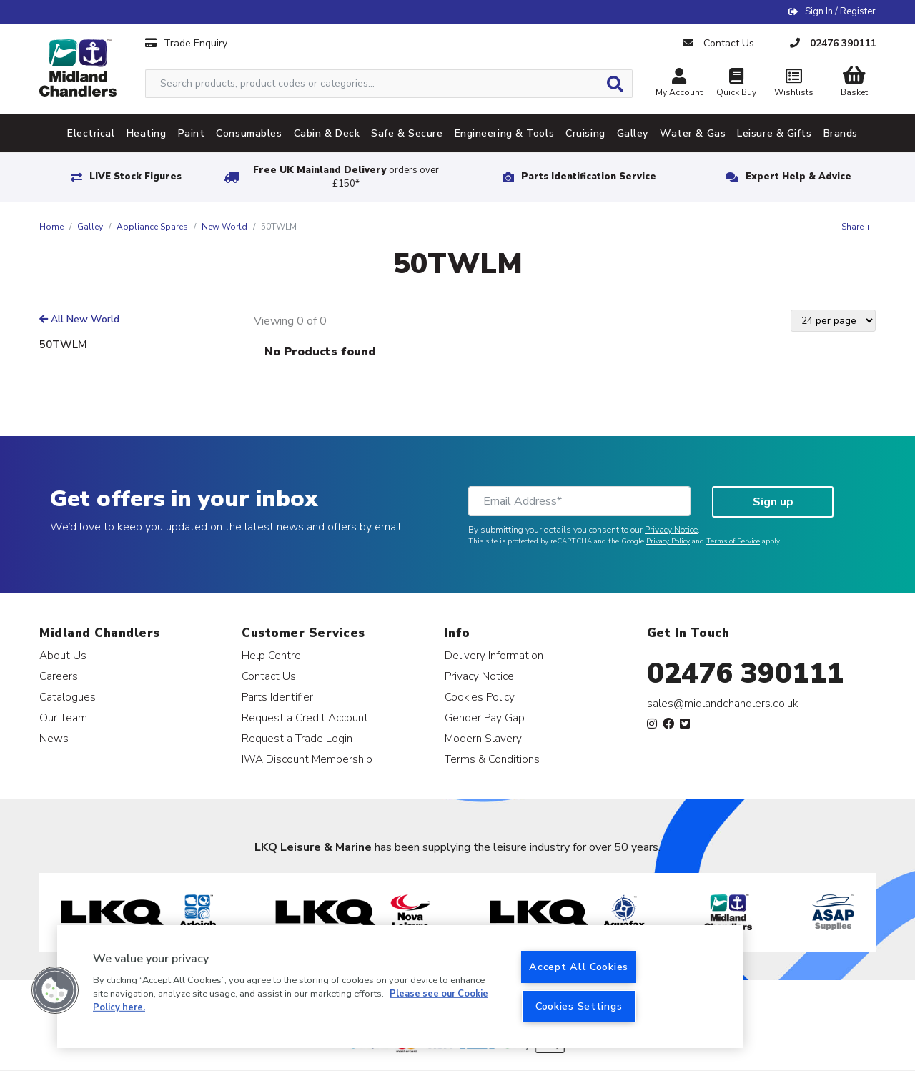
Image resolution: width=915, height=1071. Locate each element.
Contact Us (269, 675)
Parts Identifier (277, 696)
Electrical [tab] (91, 133)
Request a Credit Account (305, 717)
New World (224, 226)
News (54, 738)
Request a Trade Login (297, 738)
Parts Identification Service (588, 176)
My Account (679, 84)
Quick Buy (736, 84)
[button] (55, 990)
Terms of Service (733, 541)
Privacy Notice (671, 530)
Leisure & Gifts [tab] (774, 133)
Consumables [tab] (249, 133)
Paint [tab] (191, 133)
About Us (62, 655)
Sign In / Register (840, 11)
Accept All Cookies (578, 966)
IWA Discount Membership (307, 758)
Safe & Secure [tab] (406, 133)
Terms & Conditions (492, 758)
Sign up (773, 502)
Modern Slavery (483, 738)
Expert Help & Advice (798, 176)
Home (51, 226)
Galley (90, 226)
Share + (856, 226)
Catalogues (67, 696)
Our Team (63, 717)
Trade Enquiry (186, 43)
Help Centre (271, 655)
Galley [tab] (632, 133)
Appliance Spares (152, 226)
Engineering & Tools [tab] (505, 133)
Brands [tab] (841, 133)
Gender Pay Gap (485, 717)
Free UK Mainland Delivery (346, 177)
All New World (79, 319)
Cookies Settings (579, 1006)
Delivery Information (494, 655)
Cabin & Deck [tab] (327, 133)
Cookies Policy (480, 696)
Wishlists (793, 84)
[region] (400, 986)
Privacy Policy (668, 541)
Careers (58, 675)
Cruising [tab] (585, 133)
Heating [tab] (147, 133)
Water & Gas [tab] (693, 133)
